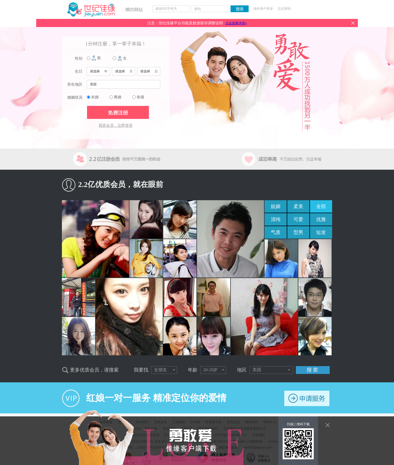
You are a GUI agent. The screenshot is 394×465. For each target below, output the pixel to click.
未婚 (95, 97)
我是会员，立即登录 (116, 125)
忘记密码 (284, 9)
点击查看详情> (236, 23)
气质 (276, 232)
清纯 (276, 219)
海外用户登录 (263, 9)
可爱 (298, 219)
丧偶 (140, 97)
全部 (321, 206)
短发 (321, 232)
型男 (298, 232)
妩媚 (276, 206)
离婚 (117, 97)
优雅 (321, 219)
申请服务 (306, 398)
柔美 (298, 206)
